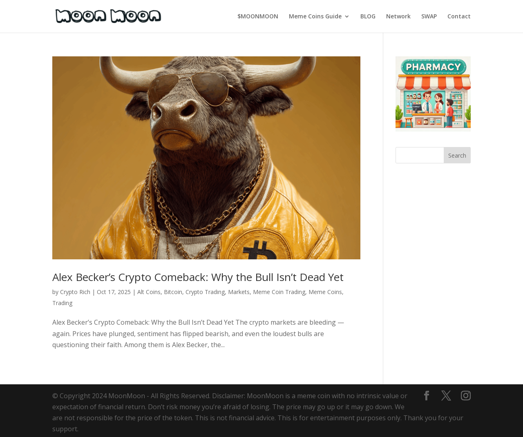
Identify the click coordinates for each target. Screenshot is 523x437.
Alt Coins (149, 292)
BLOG (367, 16)
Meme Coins (325, 292)
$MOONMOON (257, 16)
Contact (459, 16)
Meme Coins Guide (315, 16)
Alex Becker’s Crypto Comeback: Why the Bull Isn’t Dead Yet (198, 277)
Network (398, 16)
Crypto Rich (75, 292)
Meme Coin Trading (279, 292)
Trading (62, 303)
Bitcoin (173, 292)
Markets (239, 292)
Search (457, 155)
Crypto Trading (205, 292)
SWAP (429, 16)
